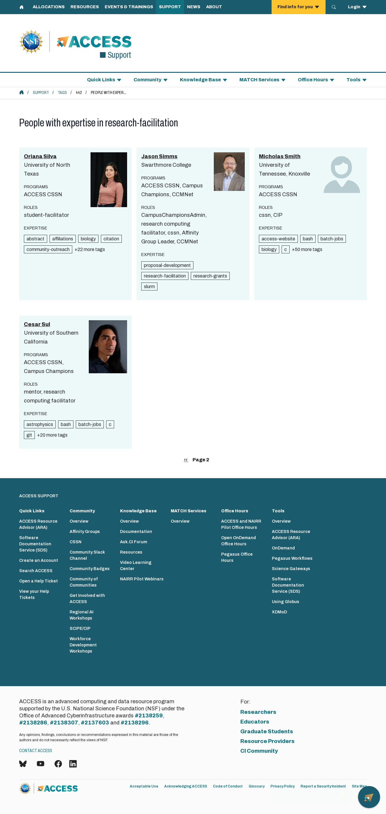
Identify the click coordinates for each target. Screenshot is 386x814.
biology (88, 238)
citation (111, 238)
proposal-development (167, 265)
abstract (36, 238)
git (29, 434)
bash (308, 238)
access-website (278, 238)
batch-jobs (332, 238)
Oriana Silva (40, 156)
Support (41, 92)
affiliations (62, 238)
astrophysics (40, 424)
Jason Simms (159, 156)
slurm (149, 286)
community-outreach (48, 249)
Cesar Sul (37, 324)
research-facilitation (165, 275)
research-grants (210, 275)
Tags (62, 92)
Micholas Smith (279, 156)
